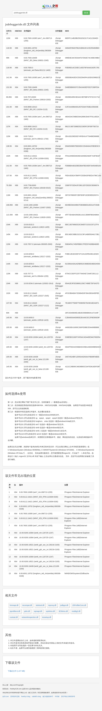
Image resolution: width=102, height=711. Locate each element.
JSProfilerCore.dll (79, 605)
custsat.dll (14, 617)
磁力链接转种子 (48, 696)
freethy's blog (25, 696)
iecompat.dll (27, 605)
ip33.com (6, 696)
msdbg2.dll (76, 611)
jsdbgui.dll (64, 605)
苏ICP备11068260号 (68, 696)
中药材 (57, 696)
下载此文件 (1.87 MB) (16, 671)
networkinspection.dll (30, 617)
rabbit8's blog (36, 696)
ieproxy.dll (52, 605)
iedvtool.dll (40, 605)
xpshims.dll (50, 611)
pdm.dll (27, 611)
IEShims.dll (63, 611)
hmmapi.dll (14, 605)
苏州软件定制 (15, 696)
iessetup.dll (46, 617)
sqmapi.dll (38, 611)
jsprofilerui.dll (15, 611)
